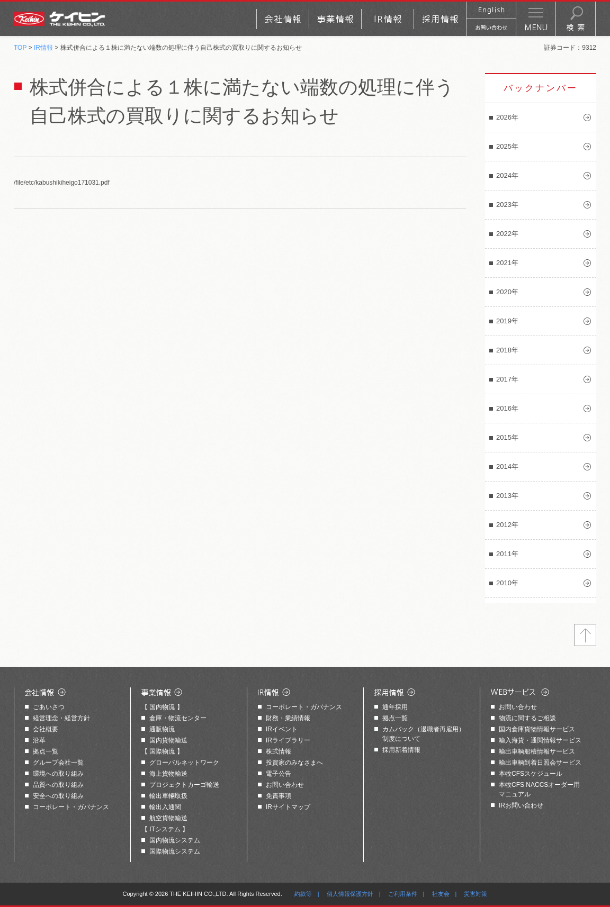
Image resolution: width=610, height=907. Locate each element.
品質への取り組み (58, 784)
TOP (20, 47)
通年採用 (395, 707)
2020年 (507, 292)
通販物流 (162, 729)
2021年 (507, 263)
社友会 (441, 894)
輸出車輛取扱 (168, 796)
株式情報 (278, 751)
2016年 (507, 408)
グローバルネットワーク (184, 762)
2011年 (507, 554)
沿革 (39, 740)
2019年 (507, 321)
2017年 (507, 379)
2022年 (507, 234)
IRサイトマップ (288, 807)
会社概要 (45, 729)
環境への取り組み (58, 773)
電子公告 (278, 773)
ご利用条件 (402, 894)
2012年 (507, 525)
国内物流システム (174, 840)
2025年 (507, 146)
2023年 (507, 204)
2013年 (507, 496)
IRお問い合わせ (521, 805)
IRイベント (282, 729)
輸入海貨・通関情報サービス (540, 740)
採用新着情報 (401, 750)
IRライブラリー (288, 740)
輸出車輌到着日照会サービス (540, 762)
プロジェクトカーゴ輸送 (184, 784)
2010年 (507, 583)
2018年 (507, 350)
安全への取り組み (58, 796)
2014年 (507, 466)
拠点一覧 (45, 751)
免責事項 (278, 796)
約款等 (303, 894)
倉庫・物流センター (178, 718)
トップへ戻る (585, 635)
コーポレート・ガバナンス (71, 807)
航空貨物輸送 (168, 818)
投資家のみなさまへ (294, 762)
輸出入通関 (165, 807)
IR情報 (43, 47)
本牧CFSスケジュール (530, 773)
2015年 (507, 437)
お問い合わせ (285, 784)
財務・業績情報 (288, 718)
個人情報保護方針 (350, 894)
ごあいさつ (49, 707)
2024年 (507, 175)
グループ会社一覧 (58, 762)
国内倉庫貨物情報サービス (537, 729)
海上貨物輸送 (168, 773)
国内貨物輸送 (168, 740)
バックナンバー (541, 88)
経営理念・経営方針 (61, 718)
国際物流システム (174, 851)
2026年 (507, 117)
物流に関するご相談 (527, 718)
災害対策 (475, 894)
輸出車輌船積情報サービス (537, 751)
